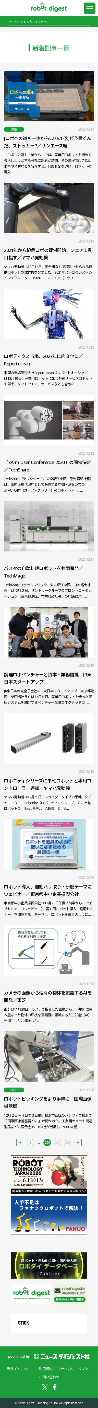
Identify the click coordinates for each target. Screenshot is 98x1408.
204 (47, 1142)
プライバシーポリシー (74, 1368)
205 (57, 1142)
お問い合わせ (49, 1377)
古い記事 (78, 1142)
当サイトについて (20, 1368)
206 (67, 1142)
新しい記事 (20, 1142)
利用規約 (45, 1368)
